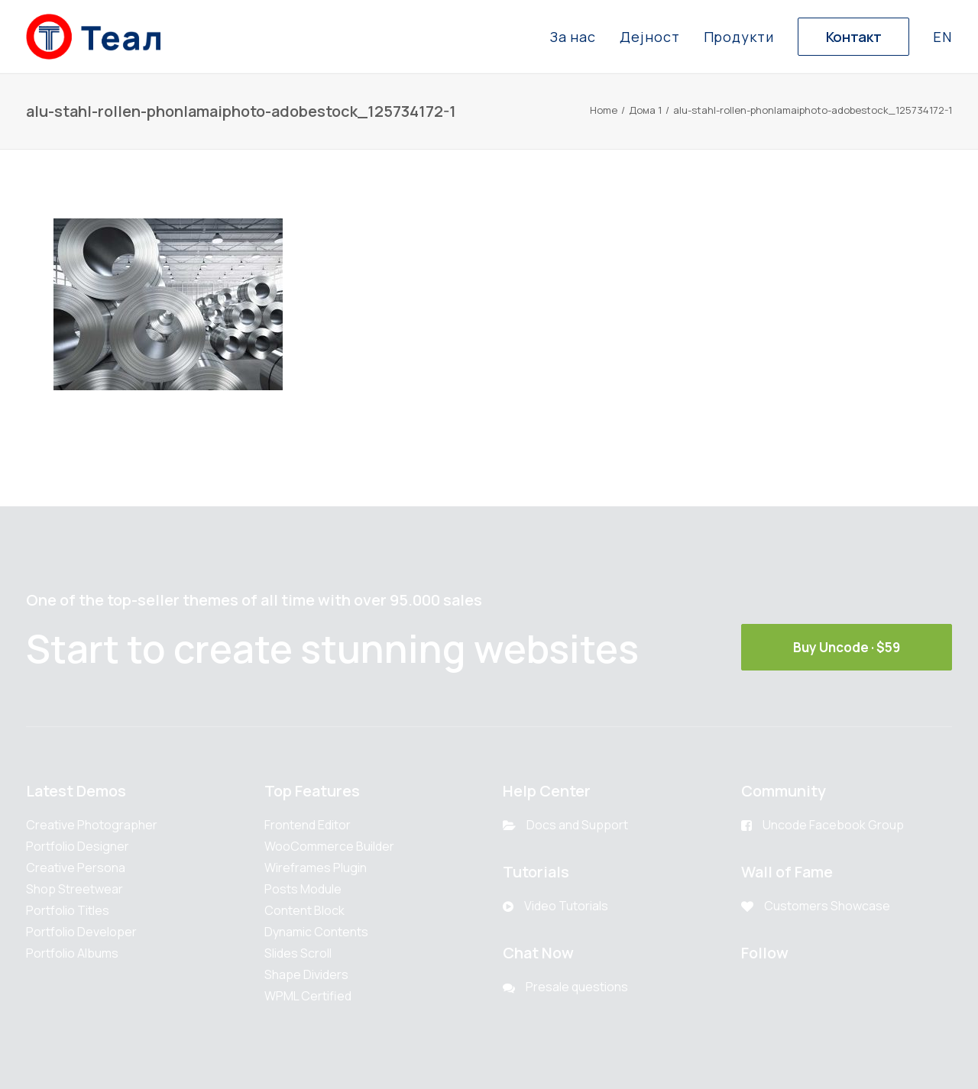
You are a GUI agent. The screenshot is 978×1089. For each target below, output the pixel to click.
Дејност (649, 36)
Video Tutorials (566, 905)
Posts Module (303, 889)
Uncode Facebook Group (833, 824)
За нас (573, 36)
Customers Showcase (827, 905)
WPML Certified (307, 995)
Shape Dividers (306, 974)
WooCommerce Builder (329, 846)
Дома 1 (645, 110)
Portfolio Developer (81, 931)
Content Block (304, 910)
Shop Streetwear (74, 889)
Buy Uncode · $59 (846, 647)
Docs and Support (577, 824)
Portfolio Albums (72, 953)
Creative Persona (75, 867)
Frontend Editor (307, 824)
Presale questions (577, 986)
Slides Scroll (298, 953)
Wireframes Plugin (315, 867)
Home (603, 110)
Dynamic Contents (316, 931)
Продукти (739, 36)
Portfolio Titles (67, 910)
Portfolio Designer (77, 846)
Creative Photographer (91, 824)
